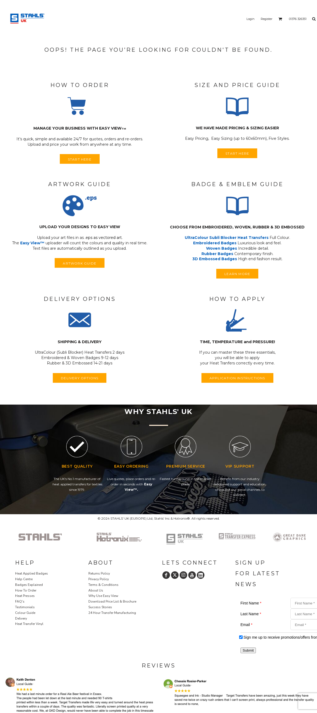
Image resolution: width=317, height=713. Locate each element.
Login (250, 19)
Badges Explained (29, 585)
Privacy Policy (98, 579)
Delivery (21, 618)
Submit (248, 650)
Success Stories (100, 607)
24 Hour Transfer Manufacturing (112, 613)
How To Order (25, 590)
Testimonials (25, 607)
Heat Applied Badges (31, 573)
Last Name (251, 614)
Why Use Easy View (103, 596)
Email (246, 624)
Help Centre (24, 579)
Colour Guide (25, 613)
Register (266, 19)
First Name (251, 603)
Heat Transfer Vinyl (29, 624)
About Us (95, 590)
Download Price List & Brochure (112, 601)
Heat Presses (25, 596)
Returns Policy (99, 573)
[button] (79, 107)
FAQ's (20, 601)
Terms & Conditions (103, 585)
